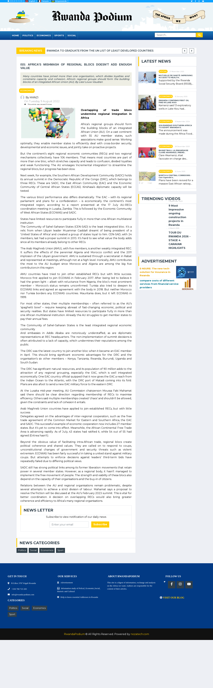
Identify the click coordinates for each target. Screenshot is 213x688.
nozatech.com (140, 634)
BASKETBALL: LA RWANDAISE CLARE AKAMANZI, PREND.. (173, 151)
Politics (27, 35)
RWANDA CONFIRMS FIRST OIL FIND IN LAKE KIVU (174, 101)
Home (15, 35)
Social (72, 35)
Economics (44, 35)
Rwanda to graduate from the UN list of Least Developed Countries (110, 50)
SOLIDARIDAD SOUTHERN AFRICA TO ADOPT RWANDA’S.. (175, 126)
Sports (59, 35)
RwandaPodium (74, 634)
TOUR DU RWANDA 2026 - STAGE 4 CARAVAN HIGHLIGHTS (180, 240)
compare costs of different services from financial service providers (159, 284)
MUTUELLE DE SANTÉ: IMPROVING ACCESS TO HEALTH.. (176, 76)
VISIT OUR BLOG (172, 597)
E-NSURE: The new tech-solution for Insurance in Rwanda (155, 272)
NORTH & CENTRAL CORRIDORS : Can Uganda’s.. (175, 176)
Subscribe (100, 524)
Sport (60, 550)
